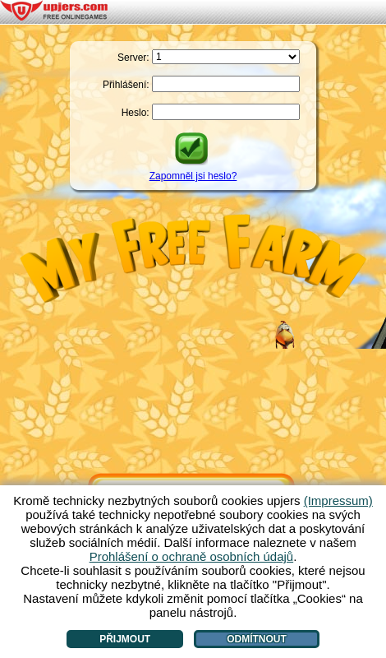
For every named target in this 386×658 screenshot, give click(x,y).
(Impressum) (338, 500)
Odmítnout (257, 639)
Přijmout (124, 639)
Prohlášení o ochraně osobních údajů (192, 556)
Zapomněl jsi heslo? (193, 176)
